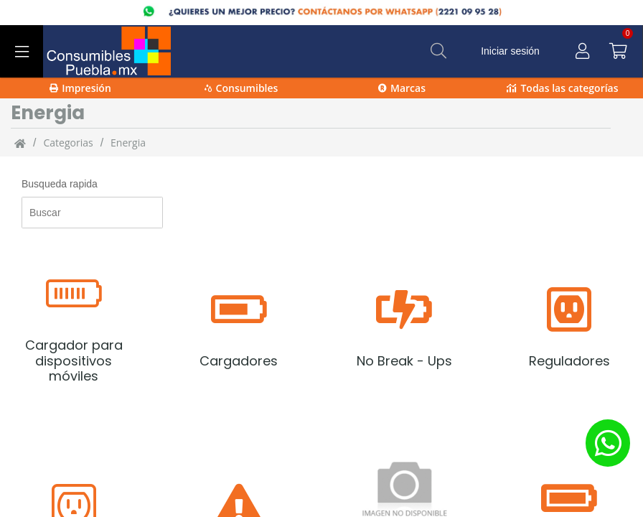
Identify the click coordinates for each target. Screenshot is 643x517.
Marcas (402, 88)
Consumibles (241, 88)
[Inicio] (20, 143)
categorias (68, 142)
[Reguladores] (569, 328)
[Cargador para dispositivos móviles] (73, 328)
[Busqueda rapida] (92, 212)
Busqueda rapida (60, 184)
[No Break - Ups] (404, 328)
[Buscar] (438, 51)
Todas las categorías (562, 88)
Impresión (80, 88)
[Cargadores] (238, 328)
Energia (128, 142)
